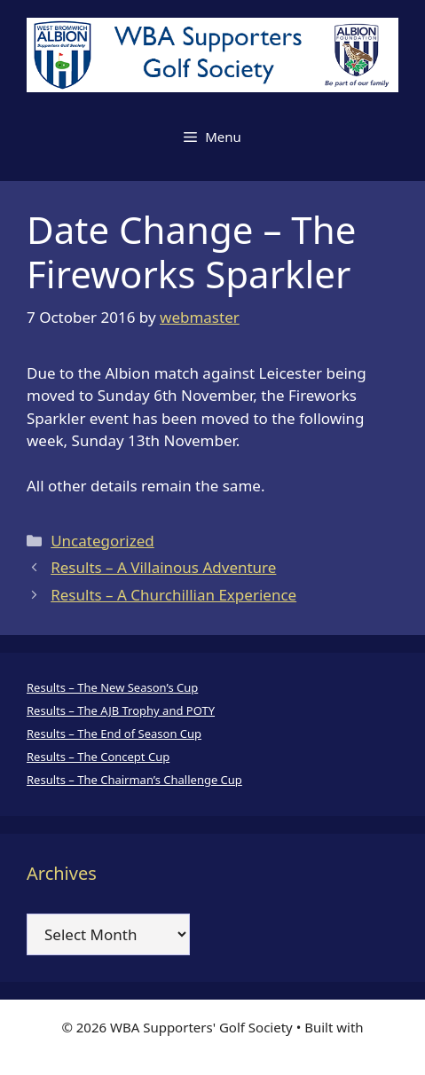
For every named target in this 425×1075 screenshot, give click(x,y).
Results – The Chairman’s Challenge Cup (134, 780)
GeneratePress (212, 1046)
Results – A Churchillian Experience (173, 595)
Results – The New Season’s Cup (112, 687)
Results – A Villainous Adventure (163, 567)
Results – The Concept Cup (98, 757)
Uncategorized (102, 540)
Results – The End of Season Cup (114, 734)
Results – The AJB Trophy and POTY (121, 710)
